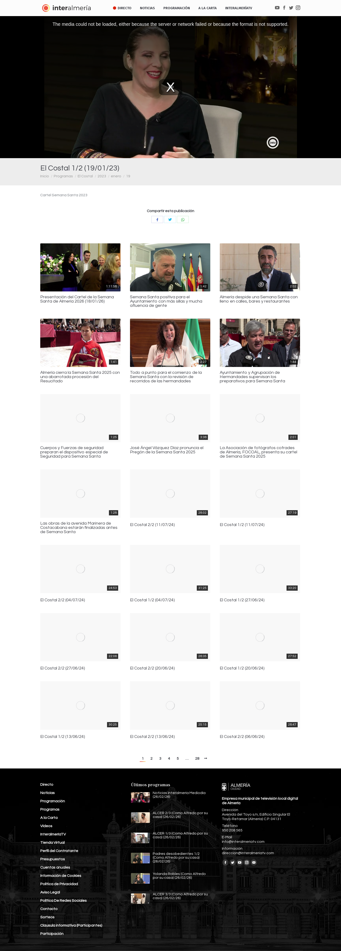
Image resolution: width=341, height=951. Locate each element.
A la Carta (49, 818)
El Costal (85, 176)
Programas (63, 176)
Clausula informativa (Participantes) (71, 925)
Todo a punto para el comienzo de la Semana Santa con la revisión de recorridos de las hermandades (166, 377)
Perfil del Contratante (59, 851)
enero (116, 176)
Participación (51, 934)
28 (197, 758)
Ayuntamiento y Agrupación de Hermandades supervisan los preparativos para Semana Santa (252, 377)
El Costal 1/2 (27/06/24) (242, 600)
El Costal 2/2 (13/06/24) (152, 737)
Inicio (44, 176)
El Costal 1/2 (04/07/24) (152, 600)
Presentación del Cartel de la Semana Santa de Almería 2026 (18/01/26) (77, 299)
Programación (52, 801)
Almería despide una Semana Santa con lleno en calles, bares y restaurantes (259, 299)
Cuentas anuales (55, 867)
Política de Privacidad (59, 884)
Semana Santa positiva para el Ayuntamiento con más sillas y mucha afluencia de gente (166, 301)
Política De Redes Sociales (63, 900)
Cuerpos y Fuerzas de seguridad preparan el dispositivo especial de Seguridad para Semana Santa (74, 452)
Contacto (49, 909)
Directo (46, 784)
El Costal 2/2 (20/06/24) (152, 668)
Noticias (47, 793)
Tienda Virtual (52, 842)
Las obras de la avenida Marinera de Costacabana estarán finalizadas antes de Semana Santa (78, 527)
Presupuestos (52, 859)
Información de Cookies (60, 876)
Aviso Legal (50, 892)
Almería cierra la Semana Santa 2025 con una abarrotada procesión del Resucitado (80, 377)
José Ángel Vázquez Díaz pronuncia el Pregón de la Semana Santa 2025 (166, 450)
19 (128, 176)
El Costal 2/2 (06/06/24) (242, 737)
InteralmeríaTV (53, 834)
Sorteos (47, 917)
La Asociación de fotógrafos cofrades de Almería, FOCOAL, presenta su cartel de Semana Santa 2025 (258, 452)
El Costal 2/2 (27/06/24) (62, 668)
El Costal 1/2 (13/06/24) (62, 737)
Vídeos (46, 826)
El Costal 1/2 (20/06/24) (242, 668)
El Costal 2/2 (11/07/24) (152, 525)
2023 (102, 176)
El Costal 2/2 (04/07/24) (62, 600)
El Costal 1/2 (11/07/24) (242, 525)
